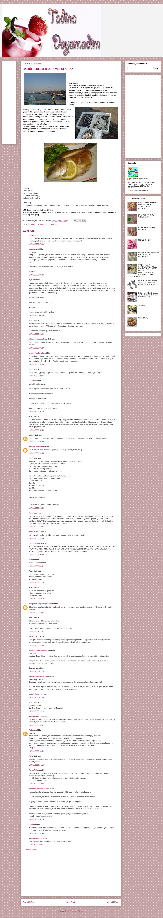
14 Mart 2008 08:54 (36, 315)
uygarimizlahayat (36, 353)
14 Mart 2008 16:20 (36, 442)
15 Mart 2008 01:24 (36, 671)
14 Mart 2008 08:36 (36, 275)
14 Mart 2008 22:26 (36, 613)
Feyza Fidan (34, 770)
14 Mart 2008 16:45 (36, 453)
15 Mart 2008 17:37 (36, 784)
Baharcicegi (34, 636)
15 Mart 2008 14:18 (36, 765)
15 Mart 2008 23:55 (36, 845)
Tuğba (31, 730)
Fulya (31, 756)
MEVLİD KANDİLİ (144, 240)
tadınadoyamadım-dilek (38, 676)
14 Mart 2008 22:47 (36, 631)
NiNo (31, 559)
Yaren (31, 513)
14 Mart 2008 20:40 (36, 555)
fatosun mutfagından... (38, 339)
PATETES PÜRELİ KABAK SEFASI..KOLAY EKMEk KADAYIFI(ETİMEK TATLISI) (148, 282)
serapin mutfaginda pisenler (40, 604)
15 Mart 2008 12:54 (36, 751)
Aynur (31, 280)
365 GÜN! (141, 305)
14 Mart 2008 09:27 (36, 348)
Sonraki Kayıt (29, 902)
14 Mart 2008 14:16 (36, 411)
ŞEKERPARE (143, 318)
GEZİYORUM (51, 224)
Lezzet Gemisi (34, 543)
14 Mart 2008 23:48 (36, 645)
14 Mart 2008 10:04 (36, 364)
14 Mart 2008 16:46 (36, 508)
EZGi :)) (32, 235)
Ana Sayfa (71, 902)
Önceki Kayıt (113, 902)
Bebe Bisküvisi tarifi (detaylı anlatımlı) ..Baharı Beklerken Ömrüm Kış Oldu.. (148, 295)
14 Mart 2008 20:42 (36, 566)
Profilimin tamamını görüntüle (137, 190)
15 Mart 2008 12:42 (36, 725)
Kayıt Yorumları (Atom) (74, 911)
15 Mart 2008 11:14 (36, 711)
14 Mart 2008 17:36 (36, 527)
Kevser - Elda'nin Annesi (39, 650)
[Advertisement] (71, 875)
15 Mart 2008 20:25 (36, 819)
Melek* (31, 435)
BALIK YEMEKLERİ (37, 224)
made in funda (34, 532)
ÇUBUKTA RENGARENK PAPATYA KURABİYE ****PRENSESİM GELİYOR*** (147, 205)
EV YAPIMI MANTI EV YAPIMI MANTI (146, 216)
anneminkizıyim (35, 716)
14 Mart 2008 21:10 (36, 582)
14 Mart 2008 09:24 (36, 334)
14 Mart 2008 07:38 (36, 244)
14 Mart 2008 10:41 (36, 376)
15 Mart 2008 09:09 (36, 697)
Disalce (32, 381)
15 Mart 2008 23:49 (36, 833)
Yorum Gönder (31, 850)
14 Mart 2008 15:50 (36, 430)
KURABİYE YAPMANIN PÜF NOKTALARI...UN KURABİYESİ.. (148, 254)
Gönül (31, 824)
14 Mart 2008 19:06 (36, 538)
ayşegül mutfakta (36, 447)
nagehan (32, 249)
